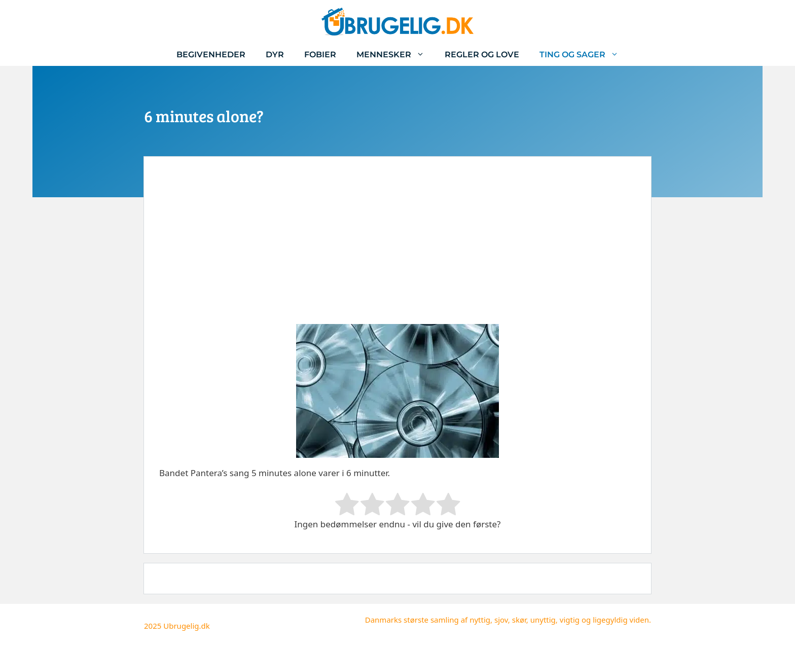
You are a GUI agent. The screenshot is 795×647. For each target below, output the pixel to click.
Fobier (320, 54)
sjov (501, 620)
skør (519, 620)
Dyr (275, 54)
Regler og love (482, 54)
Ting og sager (584, 54)
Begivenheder (210, 54)
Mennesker (395, 54)
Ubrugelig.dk (186, 626)
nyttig (479, 620)
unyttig (543, 620)
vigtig (570, 620)
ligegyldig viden (621, 620)
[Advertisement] (397, 248)
